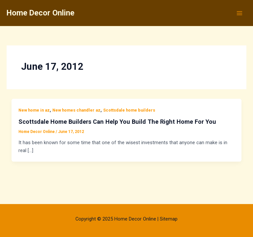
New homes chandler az (76, 110)
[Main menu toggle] (239, 13)
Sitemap (169, 219)
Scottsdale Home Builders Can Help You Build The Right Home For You (117, 121)
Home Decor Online (40, 12)
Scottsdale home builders (129, 110)
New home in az (34, 110)
